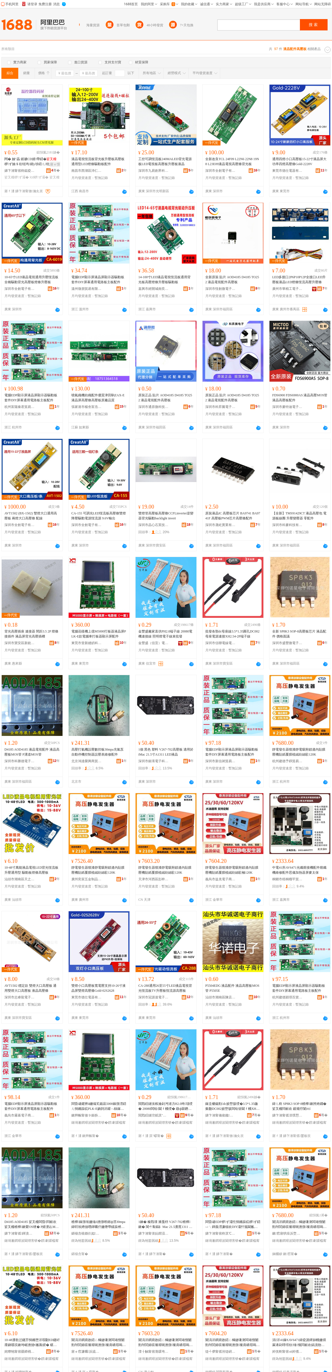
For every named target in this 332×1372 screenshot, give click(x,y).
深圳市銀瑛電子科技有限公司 (153, 761)
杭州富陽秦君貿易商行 (19, 407)
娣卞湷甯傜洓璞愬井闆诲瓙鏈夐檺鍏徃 (287, 1115)
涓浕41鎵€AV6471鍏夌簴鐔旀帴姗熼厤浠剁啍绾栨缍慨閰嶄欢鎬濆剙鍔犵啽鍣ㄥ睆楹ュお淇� (299, 1342)
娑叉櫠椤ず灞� (16, 177)
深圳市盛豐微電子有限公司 (287, 643)
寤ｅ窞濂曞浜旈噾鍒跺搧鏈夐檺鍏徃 (86, 1351)
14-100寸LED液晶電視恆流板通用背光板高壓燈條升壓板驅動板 (164, 279)
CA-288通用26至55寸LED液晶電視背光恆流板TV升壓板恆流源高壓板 (165, 988)
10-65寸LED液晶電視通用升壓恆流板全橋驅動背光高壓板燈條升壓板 (31, 279)
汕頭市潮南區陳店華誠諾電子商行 (220, 997)
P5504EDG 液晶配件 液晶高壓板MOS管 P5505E (232, 988)
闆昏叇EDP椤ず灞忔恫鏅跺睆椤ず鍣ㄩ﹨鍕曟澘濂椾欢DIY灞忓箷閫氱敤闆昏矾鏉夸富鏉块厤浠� (232, 1224)
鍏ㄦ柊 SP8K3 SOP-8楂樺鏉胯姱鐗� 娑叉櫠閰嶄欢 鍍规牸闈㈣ (299, 1106)
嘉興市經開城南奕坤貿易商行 (153, 289)
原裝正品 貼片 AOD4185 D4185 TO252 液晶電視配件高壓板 (165, 397)
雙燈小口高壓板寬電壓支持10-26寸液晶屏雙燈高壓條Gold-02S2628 (98, 988)
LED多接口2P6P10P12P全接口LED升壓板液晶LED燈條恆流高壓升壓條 (299, 279)
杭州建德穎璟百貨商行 (287, 997)
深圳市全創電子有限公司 (220, 171)
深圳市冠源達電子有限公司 (153, 997)
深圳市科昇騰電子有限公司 (220, 407)
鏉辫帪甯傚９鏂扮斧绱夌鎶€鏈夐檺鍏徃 (86, 1115)
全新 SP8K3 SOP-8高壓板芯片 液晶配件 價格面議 (299, 633)
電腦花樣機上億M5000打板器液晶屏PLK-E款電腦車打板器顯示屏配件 (98, 633)
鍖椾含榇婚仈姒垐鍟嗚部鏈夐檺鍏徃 (86, 1233)
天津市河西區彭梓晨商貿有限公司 (153, 879)
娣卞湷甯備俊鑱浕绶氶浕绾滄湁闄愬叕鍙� (220, 1115)
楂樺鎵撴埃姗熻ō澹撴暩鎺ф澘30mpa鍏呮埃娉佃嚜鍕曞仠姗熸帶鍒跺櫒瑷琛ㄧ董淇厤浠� (98, 1224)
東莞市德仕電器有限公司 (287, 171)
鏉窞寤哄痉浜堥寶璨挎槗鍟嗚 (287, 1233)
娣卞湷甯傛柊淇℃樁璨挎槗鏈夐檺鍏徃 (220, 1233)
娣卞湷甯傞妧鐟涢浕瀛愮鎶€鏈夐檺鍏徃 (153, 1233)
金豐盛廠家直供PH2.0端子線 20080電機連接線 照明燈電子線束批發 (165, 633)
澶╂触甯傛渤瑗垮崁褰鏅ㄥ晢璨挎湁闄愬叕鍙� (153, 1351)
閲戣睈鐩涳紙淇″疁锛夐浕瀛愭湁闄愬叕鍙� (153, 1115)
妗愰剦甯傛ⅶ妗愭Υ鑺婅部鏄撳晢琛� (287, 1351)
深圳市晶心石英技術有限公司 (153, 525)
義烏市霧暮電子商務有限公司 (19, 1115)
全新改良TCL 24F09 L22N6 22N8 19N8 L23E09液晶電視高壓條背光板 (232, 161)
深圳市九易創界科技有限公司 (153, 171)
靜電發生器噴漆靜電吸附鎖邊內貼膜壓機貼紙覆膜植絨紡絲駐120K (298, 752)
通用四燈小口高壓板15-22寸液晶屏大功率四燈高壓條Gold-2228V (299, 161)
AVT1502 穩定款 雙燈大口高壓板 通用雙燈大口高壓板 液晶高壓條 (30, 988)
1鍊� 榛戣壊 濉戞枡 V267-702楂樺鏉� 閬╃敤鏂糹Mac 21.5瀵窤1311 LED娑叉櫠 (165, 1224)
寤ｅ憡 (55, 164)
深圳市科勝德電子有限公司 (19, 761)
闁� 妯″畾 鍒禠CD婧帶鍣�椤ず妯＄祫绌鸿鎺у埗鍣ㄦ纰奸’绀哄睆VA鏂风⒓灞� (30, 161)
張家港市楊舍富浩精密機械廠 (86, 407)
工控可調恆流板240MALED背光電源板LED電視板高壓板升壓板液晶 (165, 161)
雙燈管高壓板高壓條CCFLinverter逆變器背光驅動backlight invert (165, 515)
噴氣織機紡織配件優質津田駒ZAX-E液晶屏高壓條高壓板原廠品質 (97, 397)
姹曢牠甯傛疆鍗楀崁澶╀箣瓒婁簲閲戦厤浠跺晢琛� (19, 1351)
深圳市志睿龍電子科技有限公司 (19, 997)
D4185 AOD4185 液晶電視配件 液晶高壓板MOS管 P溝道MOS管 (31, 752)
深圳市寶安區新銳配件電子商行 (19, 643)
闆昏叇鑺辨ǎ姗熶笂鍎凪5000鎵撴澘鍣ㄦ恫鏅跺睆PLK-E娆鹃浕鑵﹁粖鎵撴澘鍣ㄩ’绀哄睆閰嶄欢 (98, 1106)
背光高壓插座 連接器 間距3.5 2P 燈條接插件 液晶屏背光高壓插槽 (31, 633)
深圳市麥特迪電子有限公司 (287, 407)
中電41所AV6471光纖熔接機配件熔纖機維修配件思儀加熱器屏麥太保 (299, 870)
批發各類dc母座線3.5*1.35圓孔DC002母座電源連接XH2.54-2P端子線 (232, 633)
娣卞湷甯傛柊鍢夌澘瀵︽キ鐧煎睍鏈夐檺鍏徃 (19, 171)
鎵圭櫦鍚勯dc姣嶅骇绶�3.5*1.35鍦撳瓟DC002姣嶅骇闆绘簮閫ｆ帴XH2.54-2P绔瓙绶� (232, 1106)
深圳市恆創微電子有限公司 (220, 289)
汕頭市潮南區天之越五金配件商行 (19, 879)
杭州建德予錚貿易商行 (287, 761)
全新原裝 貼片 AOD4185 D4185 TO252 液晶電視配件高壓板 (232, 279)
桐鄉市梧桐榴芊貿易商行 (287, 879)
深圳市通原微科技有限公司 (153, 407)
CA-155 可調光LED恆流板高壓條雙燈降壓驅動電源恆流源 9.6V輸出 (98, 515)
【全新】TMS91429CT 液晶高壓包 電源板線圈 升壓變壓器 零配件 (299, 515)
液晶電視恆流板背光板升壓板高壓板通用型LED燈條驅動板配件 (97, 161)
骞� (55, 170)
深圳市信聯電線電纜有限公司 (220, 643)
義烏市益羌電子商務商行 (220, 879)
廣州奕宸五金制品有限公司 (86, 879)
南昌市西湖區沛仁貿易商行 (86, 171)
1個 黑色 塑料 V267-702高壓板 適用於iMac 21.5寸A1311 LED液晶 (165, 752)
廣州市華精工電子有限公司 (287, 289)
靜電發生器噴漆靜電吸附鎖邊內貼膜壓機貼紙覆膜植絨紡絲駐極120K (231, 870)
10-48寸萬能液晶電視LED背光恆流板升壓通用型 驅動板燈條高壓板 (31, 870)
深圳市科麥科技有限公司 (287, 525)
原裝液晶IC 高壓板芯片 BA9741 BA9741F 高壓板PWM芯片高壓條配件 (232, 515)
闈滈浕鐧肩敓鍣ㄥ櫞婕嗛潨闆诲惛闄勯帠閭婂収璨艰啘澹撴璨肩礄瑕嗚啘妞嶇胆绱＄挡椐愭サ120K (232, 1342)
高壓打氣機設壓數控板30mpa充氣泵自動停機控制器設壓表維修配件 (97, 752)
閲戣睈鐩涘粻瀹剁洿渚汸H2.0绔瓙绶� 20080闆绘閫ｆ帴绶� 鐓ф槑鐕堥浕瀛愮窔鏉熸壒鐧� (165, 1106)
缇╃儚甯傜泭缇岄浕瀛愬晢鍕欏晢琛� (220, 1351)
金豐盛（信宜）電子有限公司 (153, 643)
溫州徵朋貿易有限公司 (86, 289)
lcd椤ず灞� (39, 177)
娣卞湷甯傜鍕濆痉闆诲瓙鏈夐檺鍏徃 (19, 1233)
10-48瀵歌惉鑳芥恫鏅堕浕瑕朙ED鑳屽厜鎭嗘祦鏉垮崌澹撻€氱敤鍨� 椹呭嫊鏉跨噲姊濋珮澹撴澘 (32, 1342)
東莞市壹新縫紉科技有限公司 (86, 643)
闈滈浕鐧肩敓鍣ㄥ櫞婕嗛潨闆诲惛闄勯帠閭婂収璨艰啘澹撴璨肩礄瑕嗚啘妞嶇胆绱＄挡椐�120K (299, 1224)
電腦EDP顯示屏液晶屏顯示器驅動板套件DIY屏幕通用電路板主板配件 (97, 279)
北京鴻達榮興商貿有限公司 (86, 761)
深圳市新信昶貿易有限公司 (220, 761)
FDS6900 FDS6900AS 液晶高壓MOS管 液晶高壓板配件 (299, 397)
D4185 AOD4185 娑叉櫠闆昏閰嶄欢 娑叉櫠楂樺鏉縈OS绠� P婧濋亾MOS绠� (31, 1224)
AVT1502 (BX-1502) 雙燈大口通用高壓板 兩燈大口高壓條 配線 (30, 515)
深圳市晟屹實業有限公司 (220, 525)
